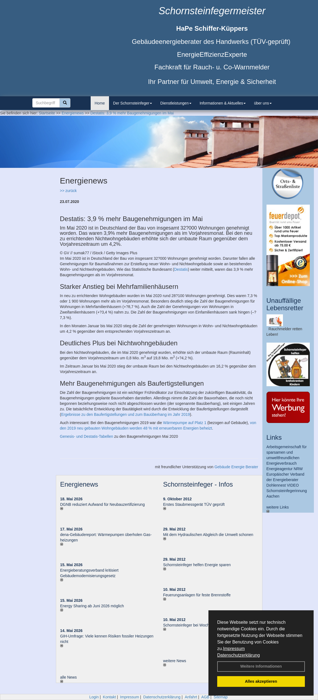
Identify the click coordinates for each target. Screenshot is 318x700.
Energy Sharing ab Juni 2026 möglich (92, 606)
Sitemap (221, 697)
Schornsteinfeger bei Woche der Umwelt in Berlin (205, 625)
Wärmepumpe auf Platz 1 (184, 422)
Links (274, 437)
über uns (262, 103)
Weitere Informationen (261, 666)
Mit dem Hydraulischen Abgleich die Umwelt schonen (208, 534)
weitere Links (278, 509)
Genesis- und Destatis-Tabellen (86, 436)
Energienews (79, 484)
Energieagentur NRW (285, 469)
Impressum (234, 648)
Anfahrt (191, 697)
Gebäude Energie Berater (236, 467)
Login (94, 697)
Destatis (181, 269)
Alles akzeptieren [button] (261, 681)
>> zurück (68, 190)
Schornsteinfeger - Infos (198, 484)
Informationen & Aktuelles (223, 103)
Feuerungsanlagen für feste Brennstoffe (197, 595)
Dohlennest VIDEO (283, 485)
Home (100, 103)
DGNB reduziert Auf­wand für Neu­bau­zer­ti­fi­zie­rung (102, 504)
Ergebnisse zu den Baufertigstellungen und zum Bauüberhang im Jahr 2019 (125, 414)
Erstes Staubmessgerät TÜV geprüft (194, 504)
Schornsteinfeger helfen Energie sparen (197, 565)
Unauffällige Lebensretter (285, 304)
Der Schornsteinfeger (132, 103)
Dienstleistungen (175, 103)
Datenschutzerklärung (238, 655)
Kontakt (109, 697)
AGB (205, 697)
